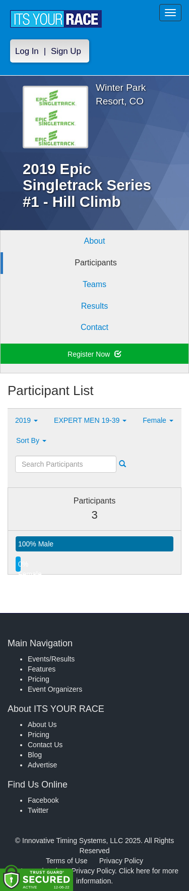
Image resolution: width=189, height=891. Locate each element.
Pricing (38, 679)
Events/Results (51, 659)
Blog (35, 755)
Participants (96, 262)
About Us (42, 724)
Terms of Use (66, 861)
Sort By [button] (31, 440)
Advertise (42, 765)
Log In (27, 51)
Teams (94, 284)
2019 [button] (26, 420)
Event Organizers (55, 689)
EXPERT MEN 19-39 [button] (90, 420)
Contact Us (45, 745)
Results (94, 306)
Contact (94, 327)
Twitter (38, 810)
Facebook (43, 800)
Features (41, 669)
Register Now (94, 354)
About (94, 241)
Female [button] (158, 420)
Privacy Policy (121, 861)
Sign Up (66, 51)
